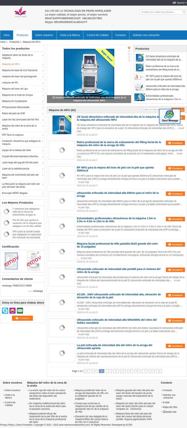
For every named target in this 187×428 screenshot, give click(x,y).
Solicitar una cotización (146, 35)
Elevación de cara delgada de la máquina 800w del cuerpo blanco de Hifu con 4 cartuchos (91, 419)
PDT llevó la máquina (12, 135)
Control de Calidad (97, 35)
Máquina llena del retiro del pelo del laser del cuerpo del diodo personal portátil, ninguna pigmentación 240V (134, 416)
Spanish (181, 2)
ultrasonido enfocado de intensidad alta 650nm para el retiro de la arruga (165, 88)
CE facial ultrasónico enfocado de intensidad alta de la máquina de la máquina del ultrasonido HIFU (163, 58)
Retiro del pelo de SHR (13, 113)
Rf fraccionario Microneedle (15, 107)
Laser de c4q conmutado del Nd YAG (20, 119)
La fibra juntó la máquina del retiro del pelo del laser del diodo (21, 185)
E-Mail (166, 402)
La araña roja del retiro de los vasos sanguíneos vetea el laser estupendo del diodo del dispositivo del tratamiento (47, 394)
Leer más (84, 182)
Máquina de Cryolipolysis (14, 101)
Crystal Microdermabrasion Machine (20, 156)
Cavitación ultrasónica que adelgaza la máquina (21, 142)
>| (159, 371)
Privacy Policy (7, 425)
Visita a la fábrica (70, 35)
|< (87, 371)
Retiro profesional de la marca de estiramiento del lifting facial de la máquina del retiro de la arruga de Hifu (165, 68)
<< (94, 371)
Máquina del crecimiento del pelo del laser (20, 176)
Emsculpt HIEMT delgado (14, 193)
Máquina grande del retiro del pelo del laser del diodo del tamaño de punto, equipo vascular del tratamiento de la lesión (135, 394)
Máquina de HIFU (11, 64)
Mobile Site (169, 412)
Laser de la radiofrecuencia (15, 168)
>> (152, 371)
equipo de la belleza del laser (16, 150)
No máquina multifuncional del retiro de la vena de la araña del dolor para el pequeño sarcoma (47, 406)
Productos (22, 35)
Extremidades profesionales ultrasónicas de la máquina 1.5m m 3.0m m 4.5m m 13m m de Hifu (163, 98)
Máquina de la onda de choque (17, 95)
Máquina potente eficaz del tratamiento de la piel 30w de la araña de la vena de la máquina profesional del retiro (48, 417)
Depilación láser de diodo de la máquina (17, 56)
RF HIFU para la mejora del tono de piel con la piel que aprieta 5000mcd (164, 78)
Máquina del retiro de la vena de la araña (19, 127)
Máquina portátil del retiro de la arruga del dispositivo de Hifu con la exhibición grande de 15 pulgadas (91, 394)
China (19, 425)
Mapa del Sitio (170, 407)
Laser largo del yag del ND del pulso (20, 162)
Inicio (7, 35)
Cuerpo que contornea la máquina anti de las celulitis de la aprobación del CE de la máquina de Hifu (91, 407)
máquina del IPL (10, 82)
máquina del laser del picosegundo (19, 76)
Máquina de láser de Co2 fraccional (19, 70)
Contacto (120, 35)
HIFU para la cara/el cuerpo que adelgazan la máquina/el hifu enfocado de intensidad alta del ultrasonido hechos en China (27, 237)
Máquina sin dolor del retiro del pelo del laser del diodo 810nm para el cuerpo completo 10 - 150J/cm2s (135, 406)
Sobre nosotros (44, 35)
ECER (129, 425)
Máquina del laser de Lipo (15, 89)
